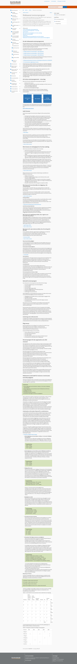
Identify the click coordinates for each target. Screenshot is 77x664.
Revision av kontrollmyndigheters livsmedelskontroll (15, 44)
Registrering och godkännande (15, 67)
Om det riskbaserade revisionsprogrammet (30, 29)
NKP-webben (25, 132)
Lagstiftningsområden (15, 23)
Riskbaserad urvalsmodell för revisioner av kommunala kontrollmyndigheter (36, 37)
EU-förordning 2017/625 (59, 19)
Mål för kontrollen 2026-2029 (15, 19)
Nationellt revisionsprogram (28, 34)
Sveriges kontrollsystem (15, 13)
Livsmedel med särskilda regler (15, 84)
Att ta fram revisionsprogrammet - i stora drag (31, 30)
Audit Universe (25, 31)
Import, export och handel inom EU (15, 70)
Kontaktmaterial (15, 86)
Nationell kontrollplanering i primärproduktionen (32, 204)
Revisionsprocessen (15, 55)
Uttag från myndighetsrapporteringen (30, 434)
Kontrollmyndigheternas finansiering (15, 37)
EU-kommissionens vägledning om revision (30, 62)
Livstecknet (54, 659)
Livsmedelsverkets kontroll (15, 92)
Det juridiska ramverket (15, 29)
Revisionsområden (15, 58)
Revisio (30, 10)
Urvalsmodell (25, 254)
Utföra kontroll (15, 63)
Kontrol (26, 10)
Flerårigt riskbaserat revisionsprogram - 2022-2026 (32, 51)
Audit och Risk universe (27, 108)
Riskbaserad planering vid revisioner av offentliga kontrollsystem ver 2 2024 (36, 60)
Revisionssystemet (15, 48)
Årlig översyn (25, 35)
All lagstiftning (57, 23)
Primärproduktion (15, 88)
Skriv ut (51, 12)
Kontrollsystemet (15, 10)
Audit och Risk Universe (27, 144)
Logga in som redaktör (62, 1)
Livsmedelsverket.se (56, 657)
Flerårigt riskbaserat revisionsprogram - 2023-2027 (32, 53)
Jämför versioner (26, 12)
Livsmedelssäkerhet (15, 78)
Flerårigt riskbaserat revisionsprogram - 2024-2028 (32, 55)
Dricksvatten (15, 75)
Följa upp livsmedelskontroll (15, 40)
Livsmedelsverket (47, 1)
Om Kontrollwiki (53, 1)
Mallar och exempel (14, 61)
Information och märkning (15, 73)
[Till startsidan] (23, 10)
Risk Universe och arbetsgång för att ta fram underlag (32, 32)
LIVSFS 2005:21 (57, 21)
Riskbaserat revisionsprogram (15, 52)
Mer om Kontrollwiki (28, 660)
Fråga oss (54, 660)
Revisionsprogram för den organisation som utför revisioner (33, 36)
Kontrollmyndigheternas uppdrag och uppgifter (15, 32)
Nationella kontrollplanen (14, 16)
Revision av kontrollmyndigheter (59, 14)
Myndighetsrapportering (15, 26)
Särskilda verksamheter (15, 81)
